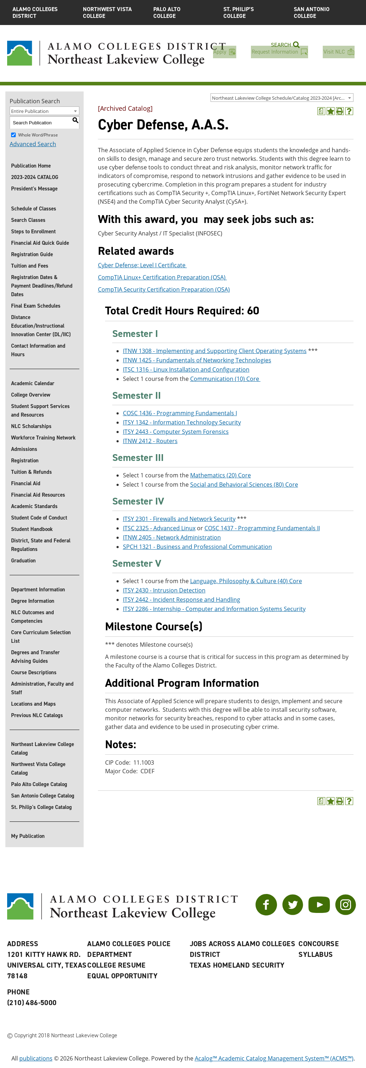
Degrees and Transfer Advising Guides (35, 657)
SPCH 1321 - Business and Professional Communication (197, 547)
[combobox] (282, 97)
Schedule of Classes (33, 208)
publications (36, 1058)
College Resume (116, 965)
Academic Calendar (32, 383)
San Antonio (323, 12)
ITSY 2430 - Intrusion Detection (164, 590)
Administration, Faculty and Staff (42, 688)
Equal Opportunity (122, 975)
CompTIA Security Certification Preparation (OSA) (164, 290)
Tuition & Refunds (31, 472)
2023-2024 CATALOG (34, 177)
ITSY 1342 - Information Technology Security (182, 422)
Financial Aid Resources (38, 494)
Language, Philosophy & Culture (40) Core (246, 581)
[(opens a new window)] (321, 111)
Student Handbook (32, 529)
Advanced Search (33, 144)
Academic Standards (34, 506)
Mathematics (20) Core (220, 475)
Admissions (24, 449)
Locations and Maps (33, 703)
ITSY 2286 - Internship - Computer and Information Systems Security (214, 609)
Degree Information (32, 601)
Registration (25, 460)
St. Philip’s (253, 12)
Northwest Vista (113, 12)
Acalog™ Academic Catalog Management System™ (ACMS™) (274, 1058)
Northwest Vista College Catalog (38, 768)
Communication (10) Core (225, 379)
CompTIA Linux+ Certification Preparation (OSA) (162, 278)
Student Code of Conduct (39, 517)
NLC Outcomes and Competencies (32, 617)
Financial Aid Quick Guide (40, 243)
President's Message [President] (34, 188)
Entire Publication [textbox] (30, 111)
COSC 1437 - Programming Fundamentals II (262, 528)
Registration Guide (32, 254)
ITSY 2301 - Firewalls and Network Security (179, 519)
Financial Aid (25, 483)
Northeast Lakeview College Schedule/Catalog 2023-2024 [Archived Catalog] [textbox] (282, 98)
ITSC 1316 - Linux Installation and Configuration (186, 370)
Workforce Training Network (43, 437)
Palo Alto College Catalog (39, 784)
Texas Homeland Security (237, 965)
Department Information (38, 589)
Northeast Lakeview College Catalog (42, 748)
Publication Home (31, 165)
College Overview (30, 394)
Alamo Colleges (42, 12)
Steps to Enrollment (33, 231)
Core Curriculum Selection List (41, 637)
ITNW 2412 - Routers (150, 441)
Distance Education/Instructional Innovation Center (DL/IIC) (41, 326)
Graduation (23, 560)
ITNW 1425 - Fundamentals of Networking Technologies (197, 360)
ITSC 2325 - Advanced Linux (159, 528)
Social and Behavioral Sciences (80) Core (244, 484)
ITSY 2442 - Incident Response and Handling (181, 599)
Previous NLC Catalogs (37, 715)
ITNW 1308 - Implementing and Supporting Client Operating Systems (215, 351)
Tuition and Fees (29, 265)
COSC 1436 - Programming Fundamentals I (180, 413)
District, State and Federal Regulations (40, 545)
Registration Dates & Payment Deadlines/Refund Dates (42, 286)
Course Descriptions (33, 672)
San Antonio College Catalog (42, 795)
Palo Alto (183, 12)
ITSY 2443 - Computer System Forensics (176, 432)
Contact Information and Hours (38, 350)
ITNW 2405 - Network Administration (172, 537)
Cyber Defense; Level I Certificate (142, 265)
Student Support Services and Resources (40, 410)
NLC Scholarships (31, 426)
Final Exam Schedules (35, 305)
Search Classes (28, 220)
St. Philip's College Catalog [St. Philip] (41, 807)
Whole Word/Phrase (38, 135)
